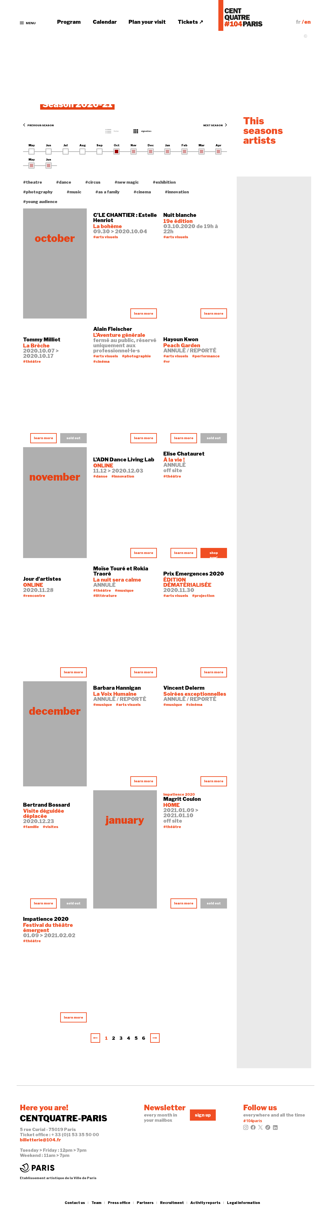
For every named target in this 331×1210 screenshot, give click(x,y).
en (307, 22)
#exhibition (164, 182)
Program (69, 22)
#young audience (40, 201)
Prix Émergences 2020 (193, 573)
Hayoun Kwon (180, 339)
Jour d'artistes (42, 579)
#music (74, 192)
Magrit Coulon (182, 799)
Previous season (38, 125)
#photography (38, 192)
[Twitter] (260, 1128)
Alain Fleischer (112, 329)
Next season (215, 125)
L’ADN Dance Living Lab (123, 459)
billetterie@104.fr (40, 1139)
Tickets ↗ (190, 22)
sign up (203, 1115)
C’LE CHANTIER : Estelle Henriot (125, 218)
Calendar (105, 22)
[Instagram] (245, 1128)
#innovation (177, 192)
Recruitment (172, 1203)
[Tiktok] (267, 1128)
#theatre (32, 182)
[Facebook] (253, 1128)
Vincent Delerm (184, 688)
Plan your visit (147, 22)
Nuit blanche (179, 215)
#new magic (127, 182)
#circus (93, 182)
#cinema (142, 192)
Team (96, 1203)
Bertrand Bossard (46, 805)
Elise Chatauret (184, 453)
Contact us (75, 1203)
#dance (63, 182)
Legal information (243, 1203)
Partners (145, 1203)
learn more (143, 314)
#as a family (107, 192)
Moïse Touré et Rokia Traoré (120, 571)
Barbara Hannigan (117, 688)
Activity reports (205, 1203)
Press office (119, 1203)
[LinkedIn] (275, 1128)
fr (298, 22)
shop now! (214, 554)
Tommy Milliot (41, 339)
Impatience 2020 (46, 919)
